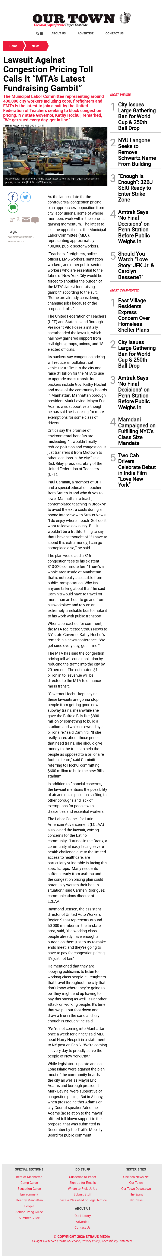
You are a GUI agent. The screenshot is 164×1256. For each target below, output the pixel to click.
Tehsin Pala (11, 125)
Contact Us (114, 33)
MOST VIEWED (120, 94)
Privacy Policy (91, 1241)
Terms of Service (69, 1241)
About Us (58, 33)
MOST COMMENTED (124, 290)
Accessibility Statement (117, 1241)
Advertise (86, 33)
